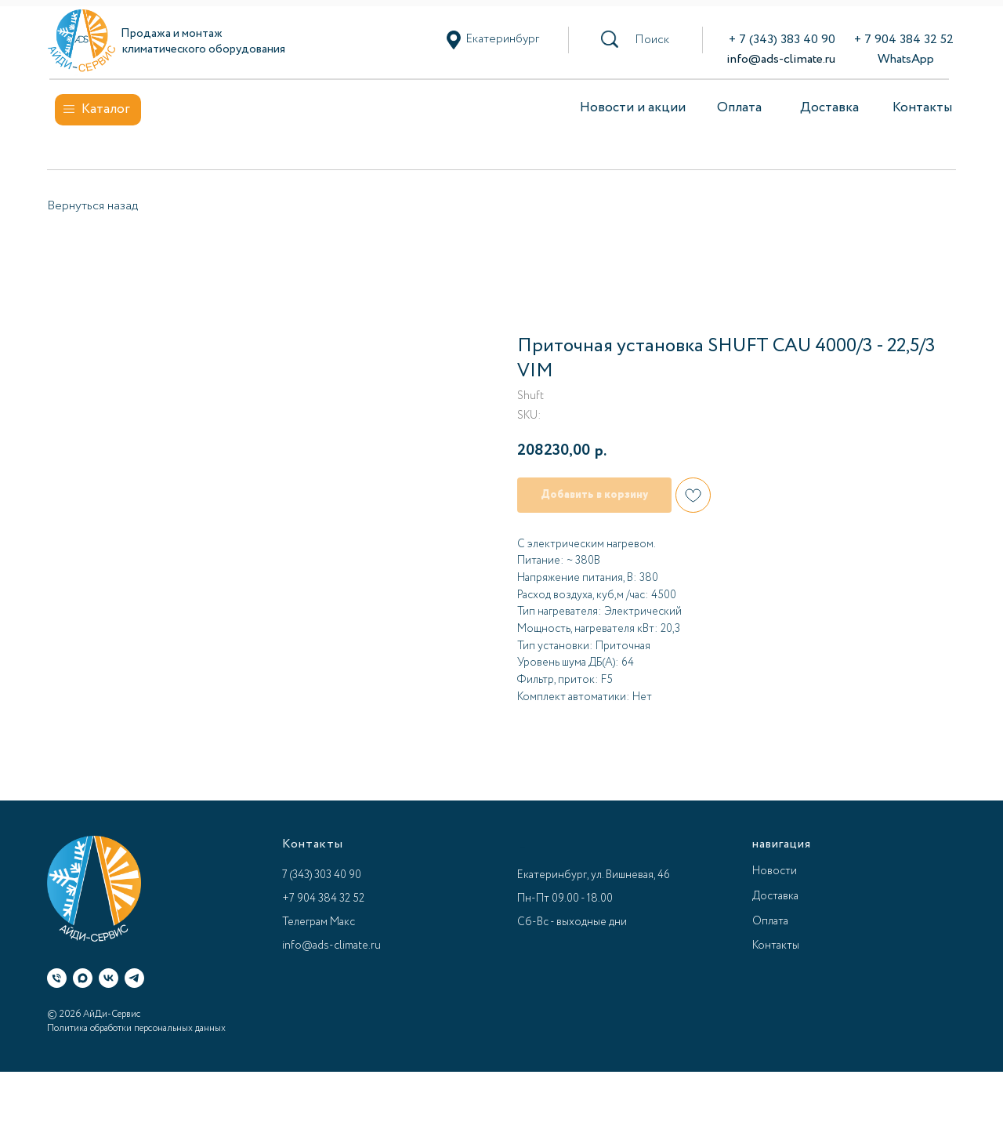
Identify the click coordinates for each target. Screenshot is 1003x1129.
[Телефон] (57, 978)
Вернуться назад (92, 205)
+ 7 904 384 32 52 (904, 40)
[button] (652, 40)
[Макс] (82, 978)
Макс (342, 922)
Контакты (922, 108)
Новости (774, 871)
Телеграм (305, 922)
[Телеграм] (134, 978)
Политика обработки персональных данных (136, 1028)
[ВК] (108, 978)
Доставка (829, 108)
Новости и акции (633, 108)
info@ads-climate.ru (780, 59)
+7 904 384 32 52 (323, 898)
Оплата (739, 108)
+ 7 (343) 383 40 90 (782, 40)
